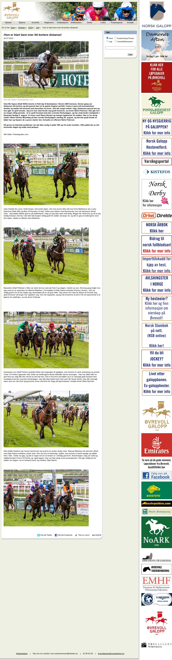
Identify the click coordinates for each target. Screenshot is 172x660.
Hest (111, 38)
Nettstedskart (21, 654)
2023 (30, 28)
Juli (37, 28)
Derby (89, 22)
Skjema (22, 22)
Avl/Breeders (76, 22)
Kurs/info (35, 22)
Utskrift (98, 535)
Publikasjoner (62, 22)
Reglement (49, 22)
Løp (110, 42)
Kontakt (130, 22)
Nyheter (8, 22)
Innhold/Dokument (125, 42)
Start (13, 28)
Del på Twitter (46, 535)
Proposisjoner (116, 22)
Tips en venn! (84, 535)
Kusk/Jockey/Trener (125, 38)
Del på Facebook (65, 535)
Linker (103, 22)
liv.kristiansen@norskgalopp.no (111, 654)
